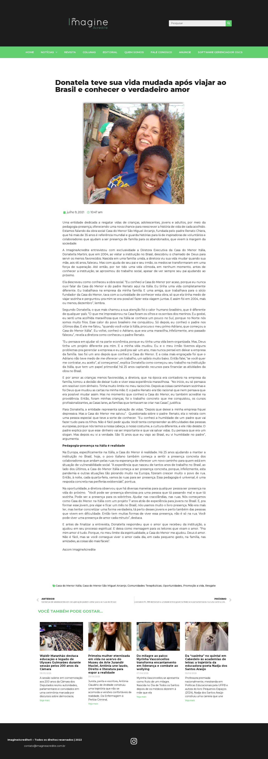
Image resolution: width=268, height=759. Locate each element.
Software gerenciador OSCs (220, 52)
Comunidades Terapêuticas (145, 585)
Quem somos (134, 52)
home (30, 52)
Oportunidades (172, 585)
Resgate (210, 585)
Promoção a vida (193, 585)
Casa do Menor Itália (68, 585)
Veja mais (45, 700)
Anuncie (185, 52)
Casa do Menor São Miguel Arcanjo (104, 585)
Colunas (89, 52)
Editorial (110, 52)
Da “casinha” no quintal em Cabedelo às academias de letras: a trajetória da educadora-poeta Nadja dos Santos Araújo (206, 662)
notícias (49, 52)
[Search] (229, 23)
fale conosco (161, 52)
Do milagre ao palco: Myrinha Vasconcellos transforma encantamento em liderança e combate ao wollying (157, 662)
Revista (70, 52)
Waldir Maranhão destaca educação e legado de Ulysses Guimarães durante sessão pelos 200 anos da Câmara (60, 662)
